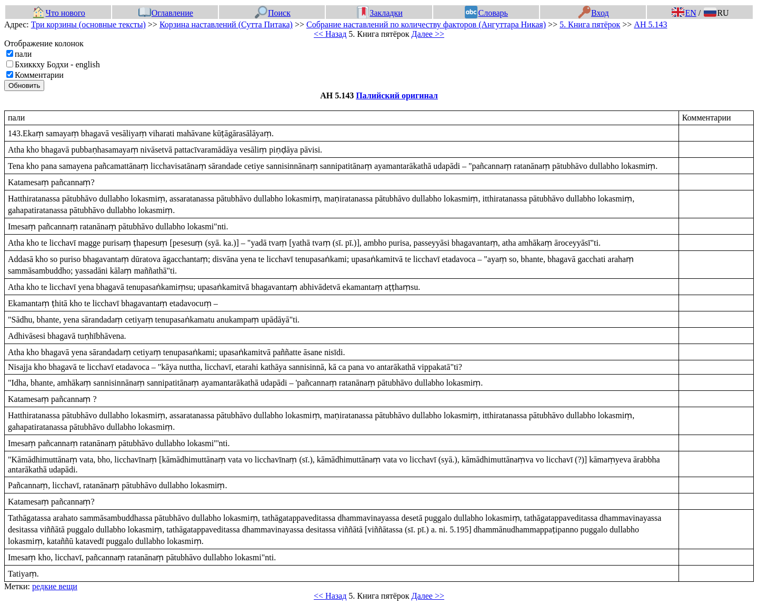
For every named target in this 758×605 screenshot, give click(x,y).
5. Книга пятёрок (590, 24)
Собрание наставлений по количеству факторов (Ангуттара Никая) (426, 24)
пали (23, 53)
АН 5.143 (650, 24)
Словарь (486, 12)
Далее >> (428, 33)
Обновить (24, 85)
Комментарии (39, 74)
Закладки (379, 12)
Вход (593, 12)
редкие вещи (54, 586)
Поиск (273, 12)
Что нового (58, 12)
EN (684, 12)
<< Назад (330, 33)
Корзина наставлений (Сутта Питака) (226, 24)
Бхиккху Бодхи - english (57, 64)
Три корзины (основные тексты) (88, 24)
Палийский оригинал (397, 95)
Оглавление (165, 12)
